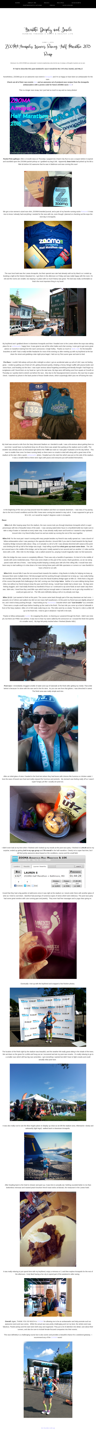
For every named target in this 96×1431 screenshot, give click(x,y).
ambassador (17, 346)
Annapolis (49, 77)
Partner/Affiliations (32, 5)
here (35, 82)
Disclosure (68, 5)
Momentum (52, 603)
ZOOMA (40, 1321)
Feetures (84, 211)
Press (52, 5)
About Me (32, 3)
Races (46, 3)
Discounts (76, 3)
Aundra (28, 616)
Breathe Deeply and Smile (48, 30)
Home (17, 3)
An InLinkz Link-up (48, 1428)
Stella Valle (75, 349)
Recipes (60, 3)
